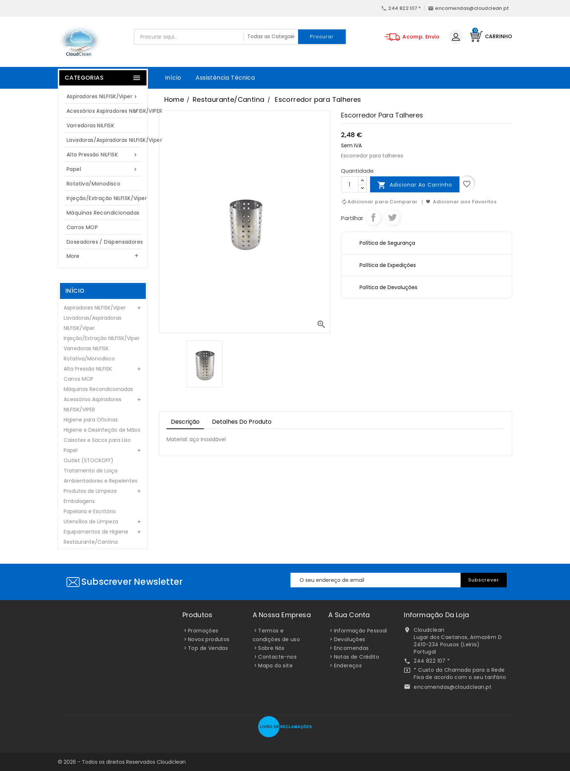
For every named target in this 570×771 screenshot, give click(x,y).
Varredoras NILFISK (90, 125)
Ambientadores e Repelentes (100, 480)
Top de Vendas (208, 648)
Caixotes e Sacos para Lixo (97, 440)
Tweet (392, 217)
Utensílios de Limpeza (91, 521)
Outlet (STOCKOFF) (88, 460)
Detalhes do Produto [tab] (242, 422)
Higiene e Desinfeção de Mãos (102, 430)
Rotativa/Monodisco (93, 183)
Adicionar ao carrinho (414, 185)
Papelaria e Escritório (90, 511)
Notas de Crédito (356, 656)
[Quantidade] (349, 184)
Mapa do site (275, 665)
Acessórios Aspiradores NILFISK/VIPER (106, 111)
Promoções (203, 630)
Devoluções (349, 639)
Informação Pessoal (360, 630)
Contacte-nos (277, 656)
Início (173, 77)
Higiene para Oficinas (91, 419)
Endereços (348, 665)
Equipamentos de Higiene (96, 531)
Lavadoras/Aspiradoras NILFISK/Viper (106, 140)
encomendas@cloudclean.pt (452, 687)
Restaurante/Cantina (91, 542)
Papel (103, 169)
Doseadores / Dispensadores (105, 241)
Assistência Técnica (225, 77)
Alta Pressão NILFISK (103, 155)
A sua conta (349, 614)
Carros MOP (82, 227)
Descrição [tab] (185, 422)
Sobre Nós (271, 648)
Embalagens (79, 501)
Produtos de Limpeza (90, 491)
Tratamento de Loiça (90, 470)
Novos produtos (209, 639)
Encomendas (351, 648)
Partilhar (373, 217)
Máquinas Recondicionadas (103, 212)
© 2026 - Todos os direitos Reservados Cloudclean (122, 762)
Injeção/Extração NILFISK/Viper (106, 198)
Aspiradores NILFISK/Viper (103, 96)
